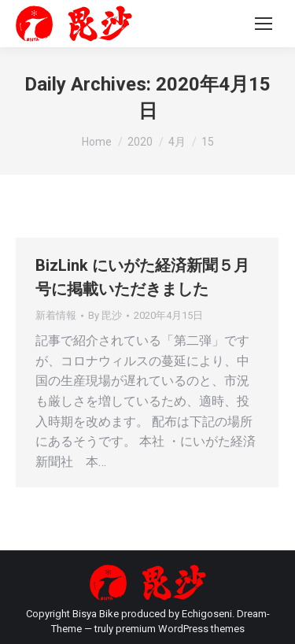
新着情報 (55, 315)
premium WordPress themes (180, 629)
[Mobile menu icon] (263, 23)
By (105, 315)
